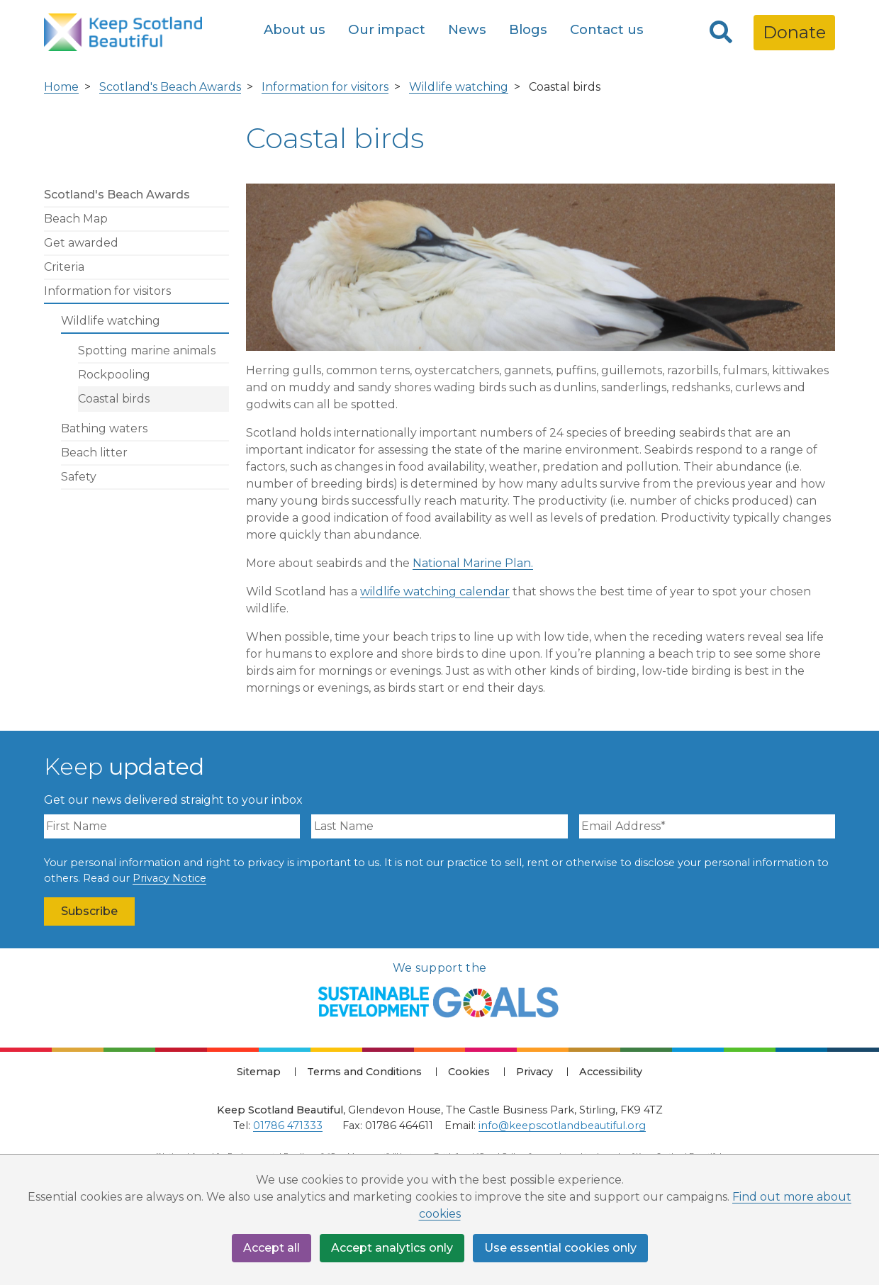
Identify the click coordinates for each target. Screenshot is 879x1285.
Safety (78, 476)
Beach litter (94, 452)
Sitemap (259, 1071)
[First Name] (172, 826)
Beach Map (76, 218)
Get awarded (81, 242)
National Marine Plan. (473, 563)
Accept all (271, 1248)
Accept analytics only (392, 1248)
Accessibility (610, 1071)
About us (294, 29)
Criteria (64, 267)
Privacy (534, 1071)
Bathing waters (104, 428)
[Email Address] (707, 826)
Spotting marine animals (146, 350)
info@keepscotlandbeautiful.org (562, 1125)
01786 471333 (288, 1125)
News (467, 29)
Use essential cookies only (560, 1248)
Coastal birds (114, 398)
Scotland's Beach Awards (170, 87)
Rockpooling (114, 374)
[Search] (721, 32)
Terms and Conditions (364, 1071)
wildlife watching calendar (435, 591)
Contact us (607, 29)
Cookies (469, 1071)
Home (61, 87)
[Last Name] (439, 826)
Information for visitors (325, 87)
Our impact (386, 29)
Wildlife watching (458, 87)
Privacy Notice (169, 878)
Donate (794, 32)
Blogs (528, 29)
